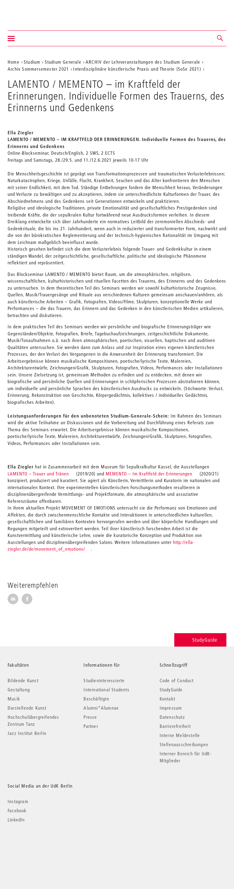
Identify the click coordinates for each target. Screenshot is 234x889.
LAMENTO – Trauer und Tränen (38, 474)
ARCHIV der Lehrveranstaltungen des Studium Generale (143, 62)
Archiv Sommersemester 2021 (38, 69)
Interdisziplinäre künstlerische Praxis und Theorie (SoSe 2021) (137, 69)
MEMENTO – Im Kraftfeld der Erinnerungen (149, 474)
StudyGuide (200, 640)
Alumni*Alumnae (101, 708)
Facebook (17, 810)
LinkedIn (16, 820)
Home (14, 62)
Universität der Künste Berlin (31, 11)
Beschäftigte (96, 699)
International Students (106, 689)
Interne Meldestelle (180, 735)
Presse (90, 717)
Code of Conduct (177, 680)
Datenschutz (172, 717)
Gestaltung (19, 689)
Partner (90, 726)
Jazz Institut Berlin (27, 733)
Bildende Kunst (23, 680)
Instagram (18, 801)
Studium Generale (63, 62)
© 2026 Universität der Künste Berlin (39, 845)
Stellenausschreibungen (184, 744)
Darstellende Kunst (27, 708)
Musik (14, 699)
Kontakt (167, 699)
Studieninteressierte (104, 680)
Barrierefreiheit (175, 726)
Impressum (171, 708)
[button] (220, 38)
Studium (32, 62)
